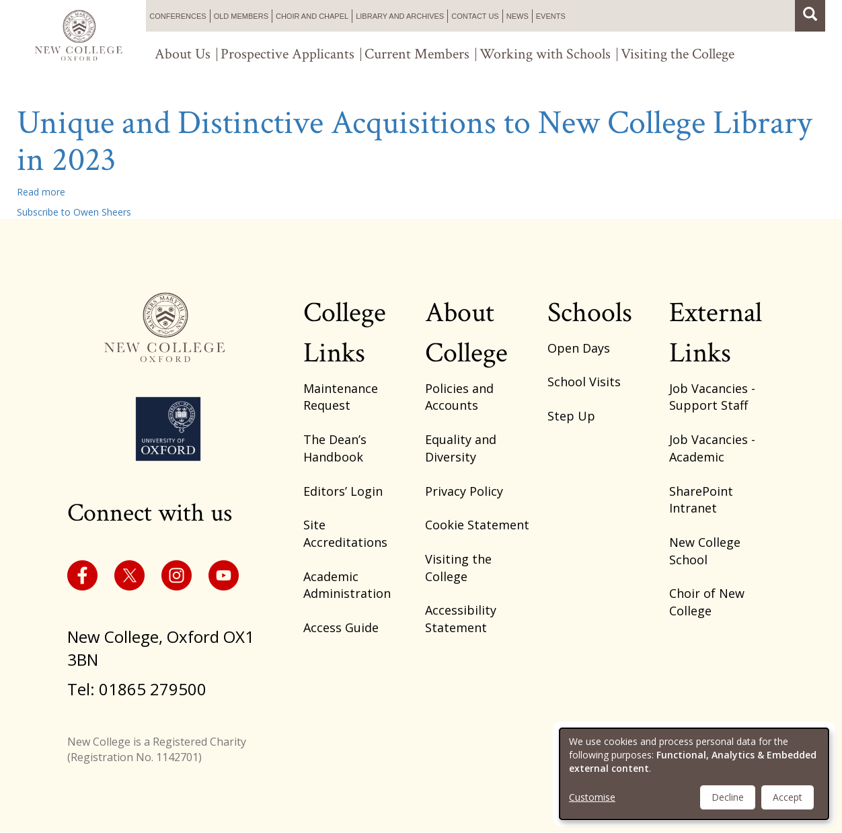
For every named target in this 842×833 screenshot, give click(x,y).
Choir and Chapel (312, 16)
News (517, 16)
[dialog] (694, 774)
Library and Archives (400, 16)
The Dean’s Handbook (335, 448)
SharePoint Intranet (701, 500)
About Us (182, 54)
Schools (589, 312)
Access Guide (341, 627)
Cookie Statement (477, 525)
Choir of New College (706, 602)
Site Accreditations (345, 533)
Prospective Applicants (287, 54)
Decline (728, 797)
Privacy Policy (464, 491)
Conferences (177, 16)
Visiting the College (677, 54)
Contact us (475, 16)
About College (466, 332)
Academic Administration (347, 585)
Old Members (241, 16)
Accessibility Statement (460, 618)
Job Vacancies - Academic (712, 448)
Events (551, 16)
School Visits (584, 382)
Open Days (578, 348)
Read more (41, 191)
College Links (344, 332)
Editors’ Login (343, 491)
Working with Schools (545, 54)
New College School (704, 551)
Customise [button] (592, 797)
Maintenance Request (340, 397)
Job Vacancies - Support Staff (712, 397)
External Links (715, 332)
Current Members (417, 54)
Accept (787, 797)
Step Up (571, 416)
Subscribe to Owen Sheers (74, 212)
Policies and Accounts (459, 397)
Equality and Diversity (460, 448)
